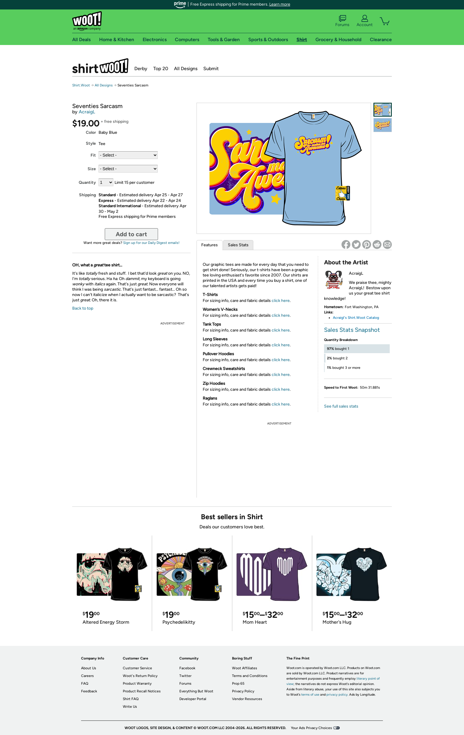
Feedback (89, 691)
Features (209, 244)
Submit (211, 68)
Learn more (279, 4)
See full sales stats (341, 406)
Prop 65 (238, 683)
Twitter (185, 676)
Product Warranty (137, 683)
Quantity (87, 182)
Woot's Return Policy (140, 676)
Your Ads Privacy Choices (311, 728)
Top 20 (160, 68)
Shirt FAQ (130, 699)
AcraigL (87, 112)
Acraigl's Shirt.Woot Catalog (356, 318)
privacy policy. (337, 695)
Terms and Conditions (250, 676)
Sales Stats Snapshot (352, 329)
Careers (87, 676)
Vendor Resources (247, 699)
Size (92, 168)
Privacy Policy (243, 691)
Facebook (187, 668)
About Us (88, 668)
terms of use (310, 695)
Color (91, 132)
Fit (93, 155)
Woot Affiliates (244, 668)
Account (365, 21)
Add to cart (131, 234)
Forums (342, 21)
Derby (140, 68)
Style (91, 143)
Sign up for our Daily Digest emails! (151, 243)
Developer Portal (192, 699)
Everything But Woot (196, 691)
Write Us (130, 707)
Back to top (82, 308)
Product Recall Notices (142, 691)
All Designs (185, 68)
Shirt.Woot (100, 65)
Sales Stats (238, 244)
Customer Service (137, 668)
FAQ (84, 683)
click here (281, 300)
